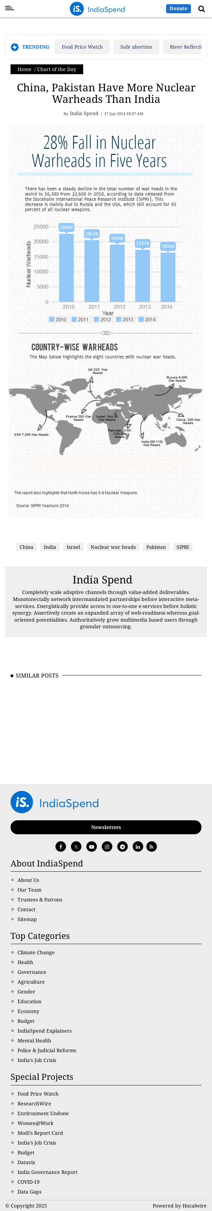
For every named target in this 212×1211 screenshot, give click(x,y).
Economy (28, 1011)
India (50, 547)
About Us (28, 880)
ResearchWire (34, 1103)
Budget (26, 1021)
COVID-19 (29, 1181)
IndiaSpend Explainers (45, 1030)
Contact (26, 909)
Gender (26, 991)
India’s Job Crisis (37, 1060)
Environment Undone (43, 1113)
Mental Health (34, 1040)
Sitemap (27, 919)
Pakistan (156, 547)
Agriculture (31, 981)
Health (25, 962)
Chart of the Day (56, 69)
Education (29, 1001)
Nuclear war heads (113, 547)
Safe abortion (136, 46)
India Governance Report (48, 1172)
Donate (178, 8)
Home (25, 69)
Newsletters (106, 827)
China (26, 547)
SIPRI (183, 547)
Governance (32, 972)
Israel (73, 547)
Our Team (29, 889)
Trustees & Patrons (40, 899)
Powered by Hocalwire (180, 1205)
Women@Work (35, 1123)
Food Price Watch (82, 46)
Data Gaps (29, 1191)
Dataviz (26, 1162)
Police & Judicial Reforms (47, 1050)
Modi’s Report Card (40, 1132)
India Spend (102, 579)
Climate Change (36, 952)
